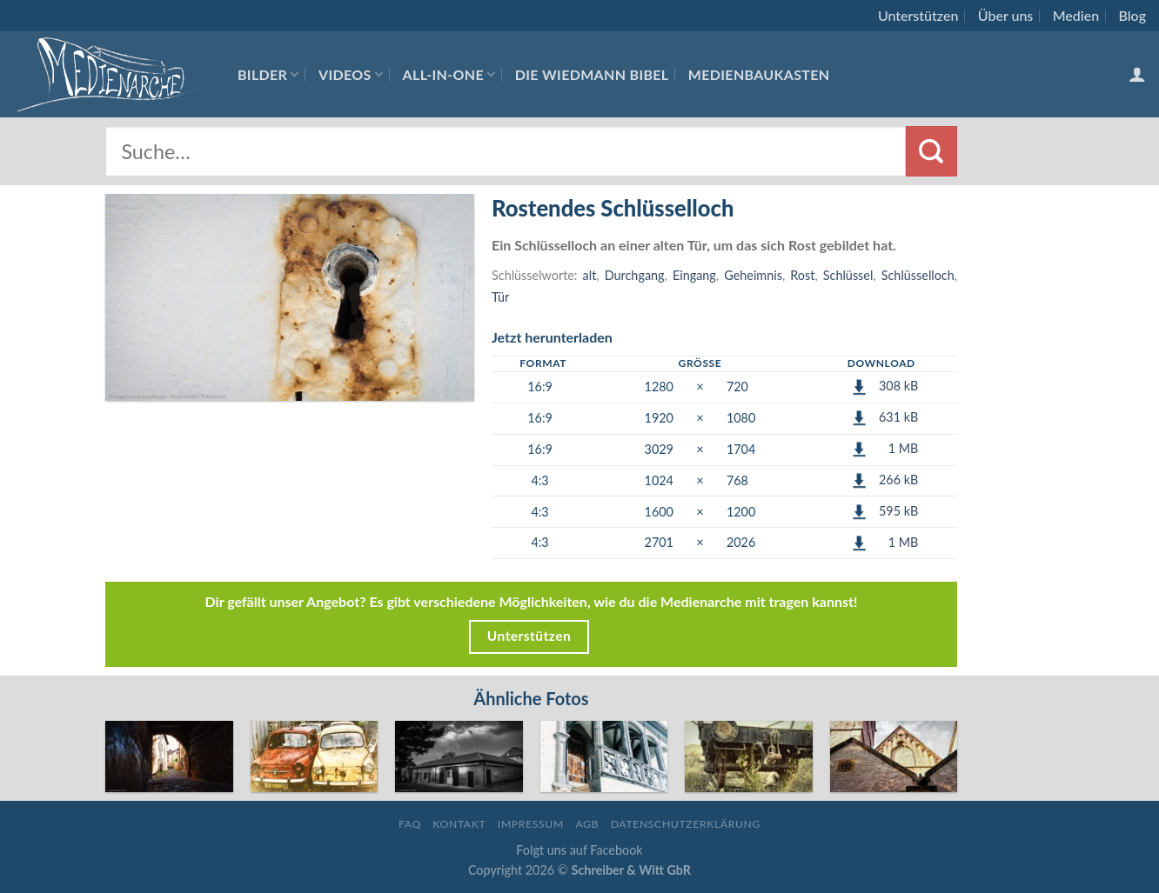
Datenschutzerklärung (685, 823)
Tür (500, 297)
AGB (587, 823)
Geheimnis (753, 275)
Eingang (694, 275)
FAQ (410, 823)
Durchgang (635, 275)
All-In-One (449, 74)
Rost (802, 275)
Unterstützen (918, 15)
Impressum (531, 823)
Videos (350, 74)
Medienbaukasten (759, 74)
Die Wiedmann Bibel (592, 74)
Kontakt (459, 823)
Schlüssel (848, 275)
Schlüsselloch (918, 275)
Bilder (268, 74)
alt (590, 275)
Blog (1132, 15)
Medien (1076, 15)
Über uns (1006, 15)
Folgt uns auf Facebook (579, 850)
